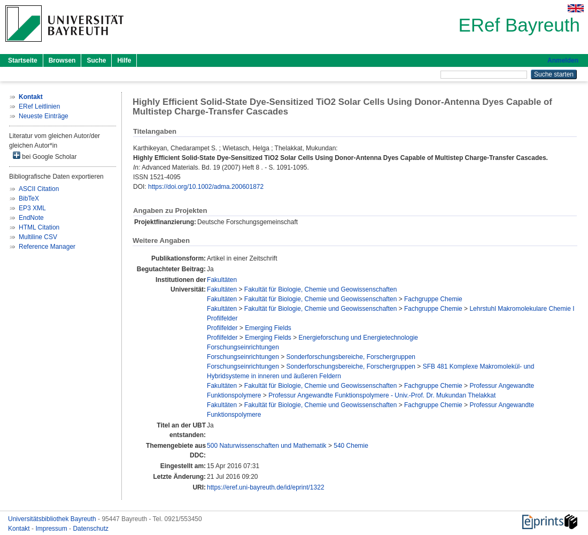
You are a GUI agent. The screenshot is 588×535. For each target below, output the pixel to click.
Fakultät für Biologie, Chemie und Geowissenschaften (320, 289)
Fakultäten (222, 280)
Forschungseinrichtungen (243, 347)
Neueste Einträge (43, 116)
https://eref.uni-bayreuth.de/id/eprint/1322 (265, 487)
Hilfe (124, 60)
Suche (96, 60)
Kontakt (20, 528)
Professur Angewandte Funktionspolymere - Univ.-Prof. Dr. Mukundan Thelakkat (382, 395)
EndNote (31, 217)
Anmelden (562, 60)
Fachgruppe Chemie (433, 299)
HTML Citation (39, 227)
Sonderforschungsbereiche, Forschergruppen (351, 357)
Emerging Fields (268, 328)
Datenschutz (91, 528)
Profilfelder (222, 318)
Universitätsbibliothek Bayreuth (53, 519)
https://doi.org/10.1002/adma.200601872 (206, 186)
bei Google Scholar (44, 155)
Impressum (52, 528)
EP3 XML (32, 208)
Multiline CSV (38, 237)
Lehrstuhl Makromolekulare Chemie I (521, 308)
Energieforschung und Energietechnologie (359, 337)
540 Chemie (351, 445)
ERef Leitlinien (39, 106)
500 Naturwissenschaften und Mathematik (266, 445)
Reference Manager (47, 246)
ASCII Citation (39, 189)
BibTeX (29, 198)
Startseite (22, 60)
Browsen (62, 60)
